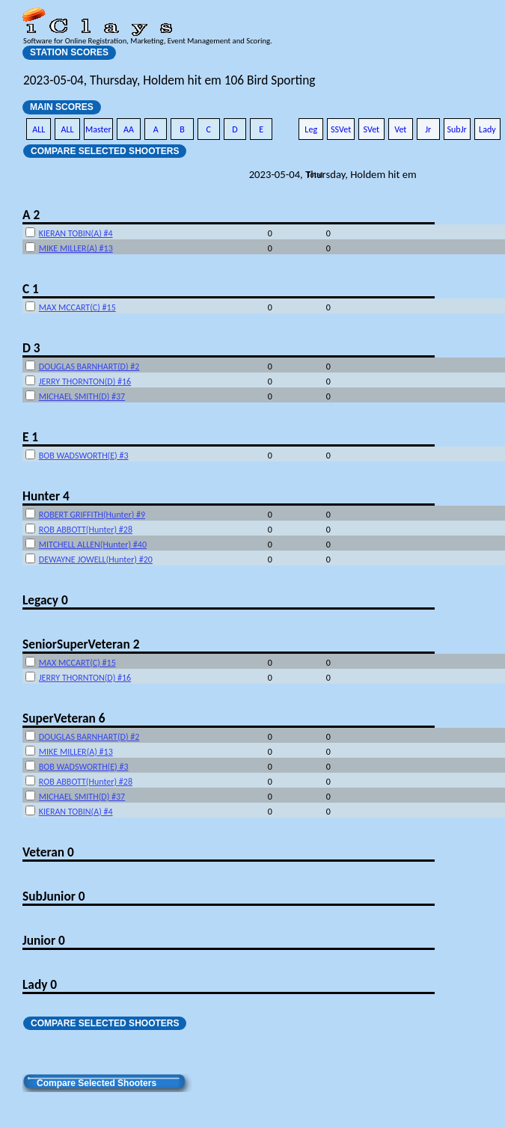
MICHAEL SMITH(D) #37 (82, 396)
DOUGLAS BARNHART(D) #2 (89, 366)
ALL (38, 129)
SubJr (457, 129)
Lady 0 (39, 984)
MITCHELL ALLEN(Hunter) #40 (93, 544)
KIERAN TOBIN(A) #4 (76, 233)
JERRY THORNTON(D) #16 (85, 381)
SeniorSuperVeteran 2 (80, 644)
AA (128, 129)
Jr (428, 129)
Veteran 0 (48, 852)
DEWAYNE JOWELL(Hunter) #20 (96, 559)
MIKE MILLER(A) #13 (76, 248)
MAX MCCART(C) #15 (77, 307)
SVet (372, 129)
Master (98, 129)
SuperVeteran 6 (63, 718)
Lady (487, 129)
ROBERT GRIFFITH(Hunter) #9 (92, 514)
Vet (400, 129)
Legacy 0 (45, 600)
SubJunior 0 (53, 896)
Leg (310, 129)
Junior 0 (43, 940)
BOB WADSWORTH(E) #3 (84, 455)
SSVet (341, 129)
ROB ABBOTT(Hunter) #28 (85, 529)
